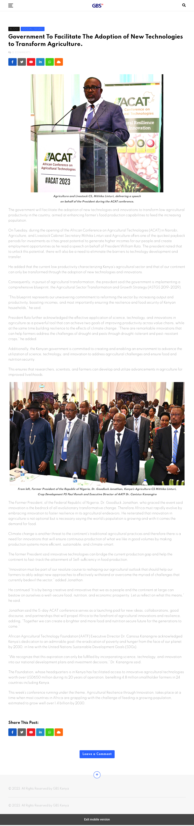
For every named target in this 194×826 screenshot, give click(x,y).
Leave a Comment (97, 754)
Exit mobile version (97, 820)
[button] (10, 5)
